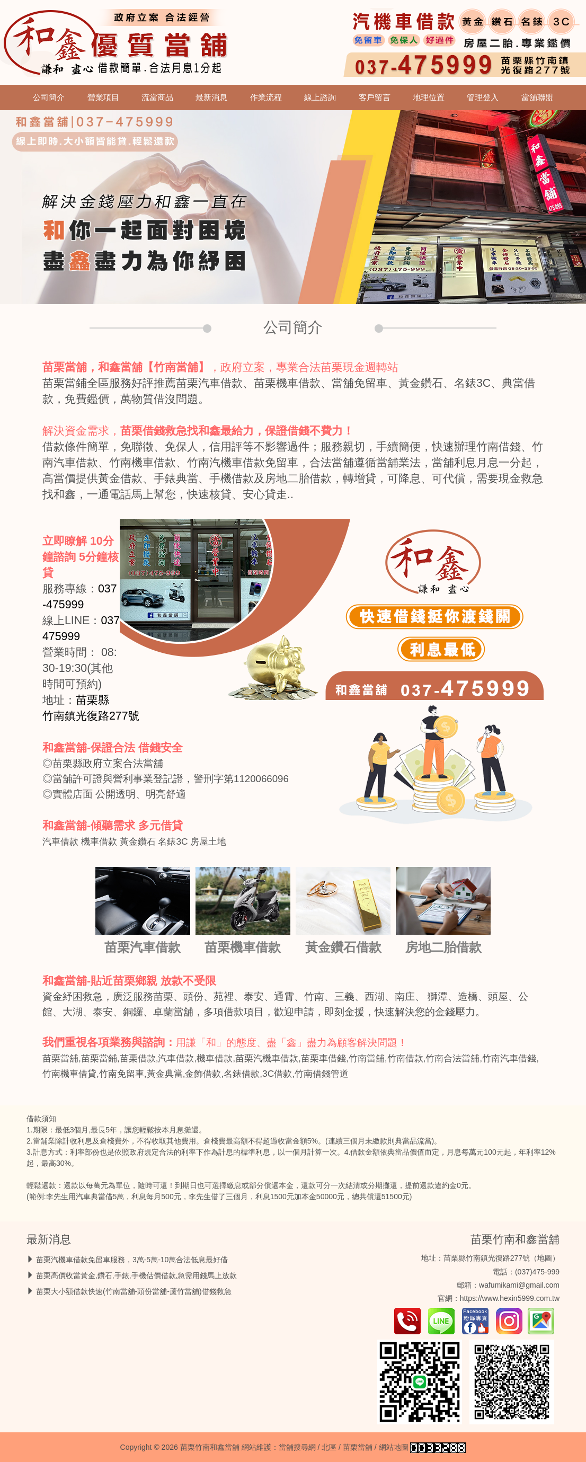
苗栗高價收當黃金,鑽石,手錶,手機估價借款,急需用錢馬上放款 (136, 1275)
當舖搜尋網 (297, 1447)
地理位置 (429, 97)
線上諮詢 (320, 97)
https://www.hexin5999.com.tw (510, 1298)
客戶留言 (374, 97)
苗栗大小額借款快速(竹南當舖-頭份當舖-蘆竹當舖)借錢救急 (134, 1291)
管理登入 (483, 97)
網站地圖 (394, 1447)
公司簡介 (49, 97)
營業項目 (103, 97)
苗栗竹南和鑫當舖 (515, 1239)
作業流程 (266, 97)
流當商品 (157, 97)
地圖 (544, 1258)
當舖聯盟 (537, 97)
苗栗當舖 (357, 1447)
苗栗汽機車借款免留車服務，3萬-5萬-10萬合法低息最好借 (132, 1259)
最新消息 (211, 97)
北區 (329, 1447)
